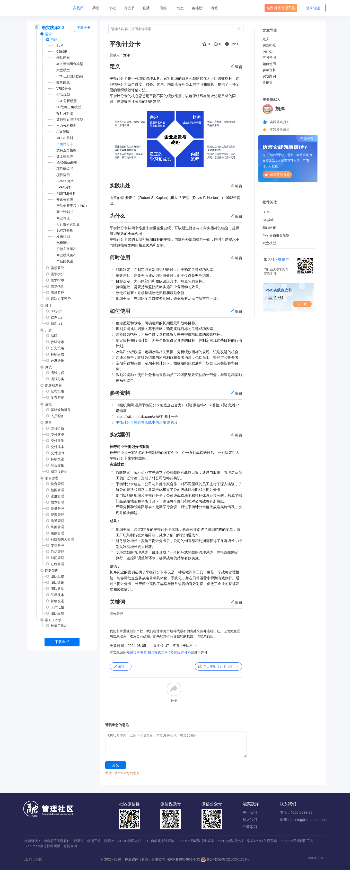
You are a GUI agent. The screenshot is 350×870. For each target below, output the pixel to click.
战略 (54, 40)
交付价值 (57, 428)
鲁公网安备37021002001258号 (225, 859)
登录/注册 (313, 8)
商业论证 (63, 218)
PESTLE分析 (66, 193)
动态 (180, 8)
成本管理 (57, 502)
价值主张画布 (66, 249)
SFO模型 (63, 95)
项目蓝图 (63, 175)
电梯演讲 (63, 243)
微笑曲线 (63, 82)
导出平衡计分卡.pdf (215, 666)
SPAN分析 (64, 187)
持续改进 (57, 459)
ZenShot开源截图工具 (297, 841)
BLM (59, 45)
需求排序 (57, 280)
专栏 (112, 8)
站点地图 (33, 859)
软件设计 (57, 317)
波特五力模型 (66, 150)
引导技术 (57, 595)
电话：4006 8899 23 (296, 812)
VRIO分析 (63, 88)
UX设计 (56, 311)
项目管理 (51, 478)
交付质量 (57, 441)
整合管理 (57, 484)
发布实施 (57, 397)
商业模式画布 (66, 255)
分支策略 (57, 348)
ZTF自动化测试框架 (159, 841)
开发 (48, 330)
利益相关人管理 (62, 539)
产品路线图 (64, 261)
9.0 (315, 858)
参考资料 (269, 70)
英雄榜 (197, 8)
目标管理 (57, 552)
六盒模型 (63, 70)
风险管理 (57, 527)
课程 (95, 8)
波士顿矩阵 (64, 156)
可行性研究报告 (68, 224)
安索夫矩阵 (64, 200)
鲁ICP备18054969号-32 (183, 859)
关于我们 (250, 812)
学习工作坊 (53, 620)
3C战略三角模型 (68, 107)
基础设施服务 (61, 410)
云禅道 (79, 841)
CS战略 (62, 51)
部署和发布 (53, 386)
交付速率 (57, 434)
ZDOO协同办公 (129, 841)
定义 (265, 39)
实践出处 (269, 45)
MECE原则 (64, 138)
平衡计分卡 (64, 144)
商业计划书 (64, 212)
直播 (146, 8)
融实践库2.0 (53, 27)
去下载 (302, 304)
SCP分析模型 (66, 101)
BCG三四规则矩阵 (70, 76)
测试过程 (57, 373)
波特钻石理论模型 (69, 119)
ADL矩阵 (62, 132)
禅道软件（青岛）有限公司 (145, 859)
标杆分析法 (64, 113)
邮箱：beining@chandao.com (303, 820)
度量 (48, 423)
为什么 (267, 51)
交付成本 (57, 447)
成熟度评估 (59, 471)
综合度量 (57, 465)
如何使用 (269, 64)
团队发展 (57, 613)
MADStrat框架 (66, 162)
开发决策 (57, 360)
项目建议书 (64, 169)
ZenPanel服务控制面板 (43, 846)
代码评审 (57, 342)
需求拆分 (57, 274)
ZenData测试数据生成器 (196, 841)
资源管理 (57, 515)
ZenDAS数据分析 (230, 841)
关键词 (267, 83)
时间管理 (57, 558)
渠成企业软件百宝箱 (262, 841)
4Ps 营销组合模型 (69, 64)
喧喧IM (109, 841)
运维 (48, 404)
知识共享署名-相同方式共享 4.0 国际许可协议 (160, 652)
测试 (48, 367)
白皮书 (129, 8)
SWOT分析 (64, 230)
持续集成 (57, 354)
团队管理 (51, 571)
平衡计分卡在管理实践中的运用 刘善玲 (147, 422)
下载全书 (83, 28)
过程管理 (57, 564)
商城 (214, 8)
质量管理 (57, 508)
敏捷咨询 (70, 846)
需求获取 (57, 268)
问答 (163, 8)
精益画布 (63, 58)
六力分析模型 (66, 125)
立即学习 (250, 827)
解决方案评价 (61, 299)
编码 (54, 336)
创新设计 (57, 323)
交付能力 (57, 453)
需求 (48, 34)
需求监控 (57, 293)
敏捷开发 (94, 841)
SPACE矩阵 (65, 181)
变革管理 (57, 545)
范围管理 (57, 490)
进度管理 (57, 496)
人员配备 (57, 416)
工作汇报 (57, 607)
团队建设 (57, 582)
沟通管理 (57, 521)
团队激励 (57, 589)
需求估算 (57, 286)
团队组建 (57, 576)
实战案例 (269, 76)
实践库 (78, 8)
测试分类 (57, 379)
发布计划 (63, 237)
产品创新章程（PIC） (72, 206)
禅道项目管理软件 (56, 841)
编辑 (119, 666)
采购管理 (57, 533)
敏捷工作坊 (59, 626)
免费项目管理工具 (280, 8)
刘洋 (126, 55)
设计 (48, 305)
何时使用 (269, 57)
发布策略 (57, 391)
